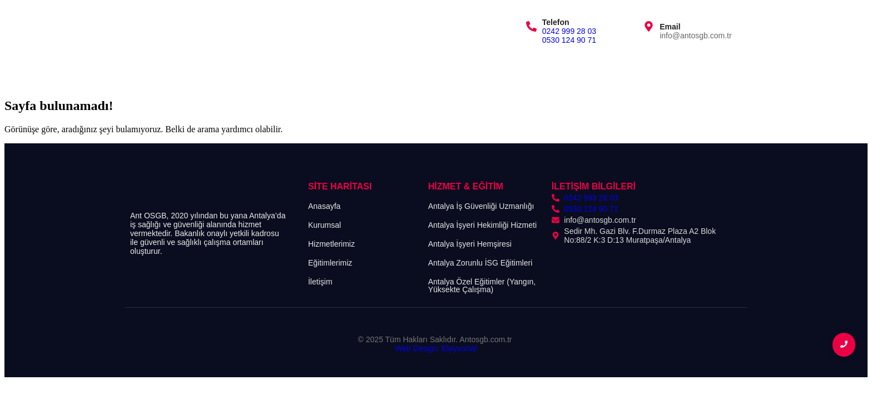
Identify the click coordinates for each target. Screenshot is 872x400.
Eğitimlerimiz (329, 68)
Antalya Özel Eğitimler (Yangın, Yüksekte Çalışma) (482, 285)
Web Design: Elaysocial (436, 348)
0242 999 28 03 (569, 31)
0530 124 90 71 (569, 40)
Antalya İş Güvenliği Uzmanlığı (481, 206)
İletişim (384, 68)
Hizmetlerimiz (261, 68)
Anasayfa (146, 68)
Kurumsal (199, 68)
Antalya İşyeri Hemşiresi (470, 243)
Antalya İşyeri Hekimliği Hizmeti (482, 225)
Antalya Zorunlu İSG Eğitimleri (480, 262)
